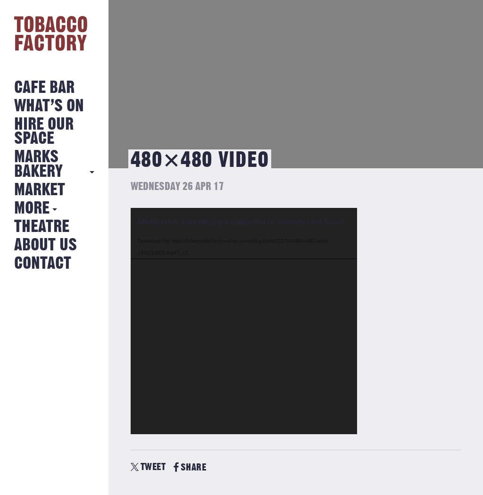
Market (39, 190)
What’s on (49, 106)
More (32, 208)
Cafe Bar (44, 88)
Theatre (41, 227)
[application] (244, 321)
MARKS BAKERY (38, 164)
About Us (45, 245)
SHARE (190, 467)
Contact (42, 263)
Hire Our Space (44, 131)
